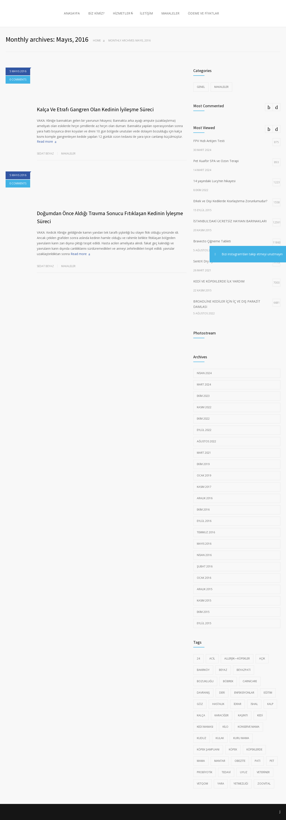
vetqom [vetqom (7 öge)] (202, 783)
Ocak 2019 (204, 475)
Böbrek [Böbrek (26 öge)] (228, 681)
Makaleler (68, 153)
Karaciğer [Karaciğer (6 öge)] (221, 715)
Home (97, 40)
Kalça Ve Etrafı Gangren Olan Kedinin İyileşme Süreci (95, 109)
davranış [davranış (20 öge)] (203, 692)
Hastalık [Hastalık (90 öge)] (218, 704)
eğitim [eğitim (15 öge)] (268, 692)
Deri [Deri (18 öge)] (222, 692)
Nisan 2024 (204, 373)
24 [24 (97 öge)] (198, 658)
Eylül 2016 (204, 521)
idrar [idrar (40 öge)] (237, 704)
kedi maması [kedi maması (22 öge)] (205, 727)
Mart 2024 (204, 384)
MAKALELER (170, 13)
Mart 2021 (204, 453)
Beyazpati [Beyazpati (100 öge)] (243, 670)
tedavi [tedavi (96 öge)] (226, 772)
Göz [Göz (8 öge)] (200, 704)
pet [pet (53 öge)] (272, 761)
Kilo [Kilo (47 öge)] (225, 727)
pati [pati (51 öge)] (257, 761)
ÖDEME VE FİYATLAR (203, 13)
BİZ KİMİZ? (96, 13)
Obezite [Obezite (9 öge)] (240, 761)
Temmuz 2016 (206, 532)
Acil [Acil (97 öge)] (212, 658)
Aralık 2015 (204, 589)
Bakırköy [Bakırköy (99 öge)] (203, 670)
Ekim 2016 (203, 509)
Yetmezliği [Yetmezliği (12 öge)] (240, 783)
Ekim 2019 (203, 464)
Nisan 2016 (204, 555)
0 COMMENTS (17, 79)
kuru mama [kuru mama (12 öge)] (241, 738)
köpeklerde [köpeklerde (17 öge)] (254, 749)
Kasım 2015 (204, 600)
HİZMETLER (121, 13)
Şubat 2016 (204, 566)
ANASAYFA (72, 13)
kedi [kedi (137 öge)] (260, 715)
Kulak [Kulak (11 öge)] (220, 738)
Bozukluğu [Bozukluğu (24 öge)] (205, 681)
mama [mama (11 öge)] (201, 761)
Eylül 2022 (204, 430)
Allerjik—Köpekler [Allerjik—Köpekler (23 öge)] (237, 658)
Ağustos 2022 (206, 441)
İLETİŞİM (146, 13)
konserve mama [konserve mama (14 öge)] (248, 727)
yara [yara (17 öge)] (220, 783)
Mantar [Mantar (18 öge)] (219, 761)
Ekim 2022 (203, 418)
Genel (201, 87)
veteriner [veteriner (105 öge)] (263, 772)
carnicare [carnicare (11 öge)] (250, 681)
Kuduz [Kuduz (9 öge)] (201, 738)
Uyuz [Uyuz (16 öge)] (243, 772)
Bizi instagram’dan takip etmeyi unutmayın (246, 254)
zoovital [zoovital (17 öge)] (264, 783)
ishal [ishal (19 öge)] (254, 704)
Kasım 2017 (204, 487)
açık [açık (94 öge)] (262, 658)
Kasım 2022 (204, 407)
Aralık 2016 (204, 498)
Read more (45, 141)
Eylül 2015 (204, 623)
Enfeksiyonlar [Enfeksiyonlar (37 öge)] (244, 692)
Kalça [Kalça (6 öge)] (201, 715)
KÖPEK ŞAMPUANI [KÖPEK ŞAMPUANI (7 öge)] (208, 749)
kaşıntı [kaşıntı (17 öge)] (243, 715)
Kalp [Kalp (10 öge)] (270, 704)
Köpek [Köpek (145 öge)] (233, 749)
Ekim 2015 (203, 612)
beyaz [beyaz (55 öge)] (223, 670)
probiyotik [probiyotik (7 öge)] (204, 772)
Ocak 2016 (204, 578)
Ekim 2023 (203, 396)
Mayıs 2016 (204, 544)
